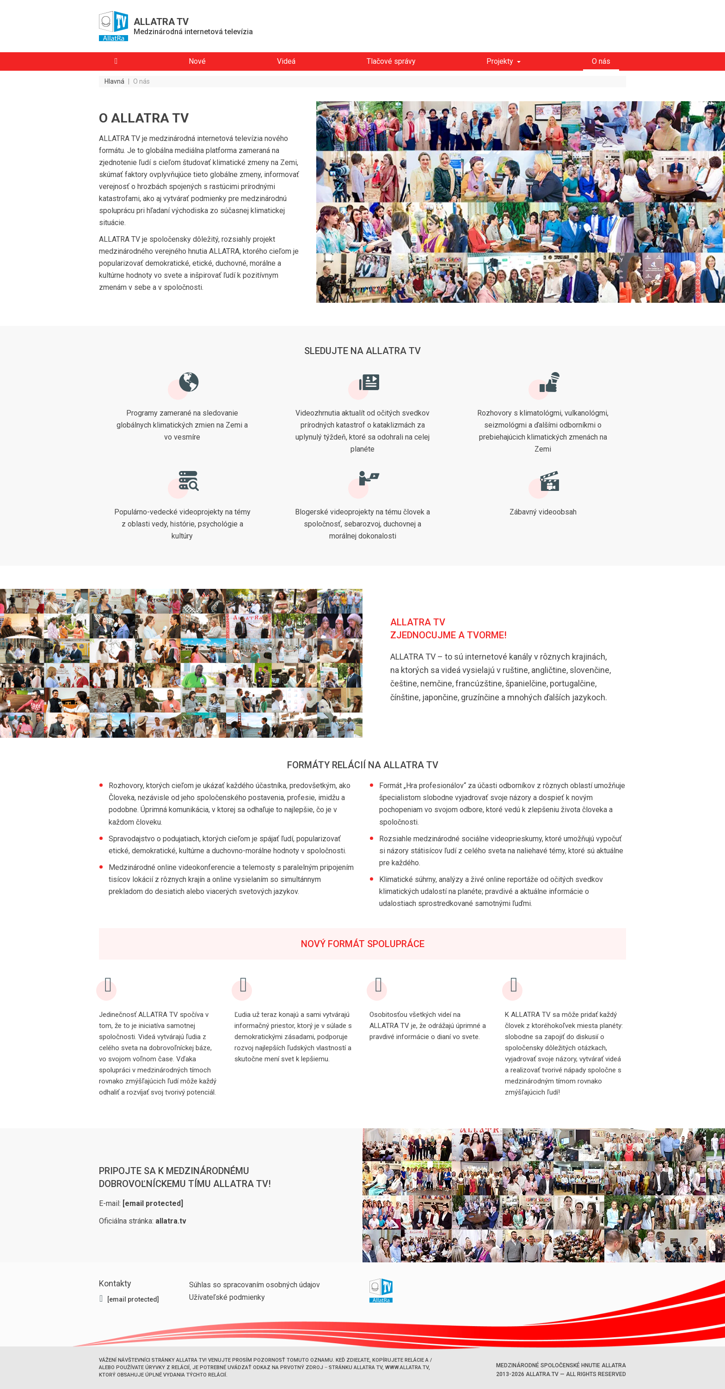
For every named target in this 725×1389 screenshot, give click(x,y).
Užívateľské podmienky (227, 1297)
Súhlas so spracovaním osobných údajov (254, 1284)
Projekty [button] (499, 61)
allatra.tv (170, 1221)
